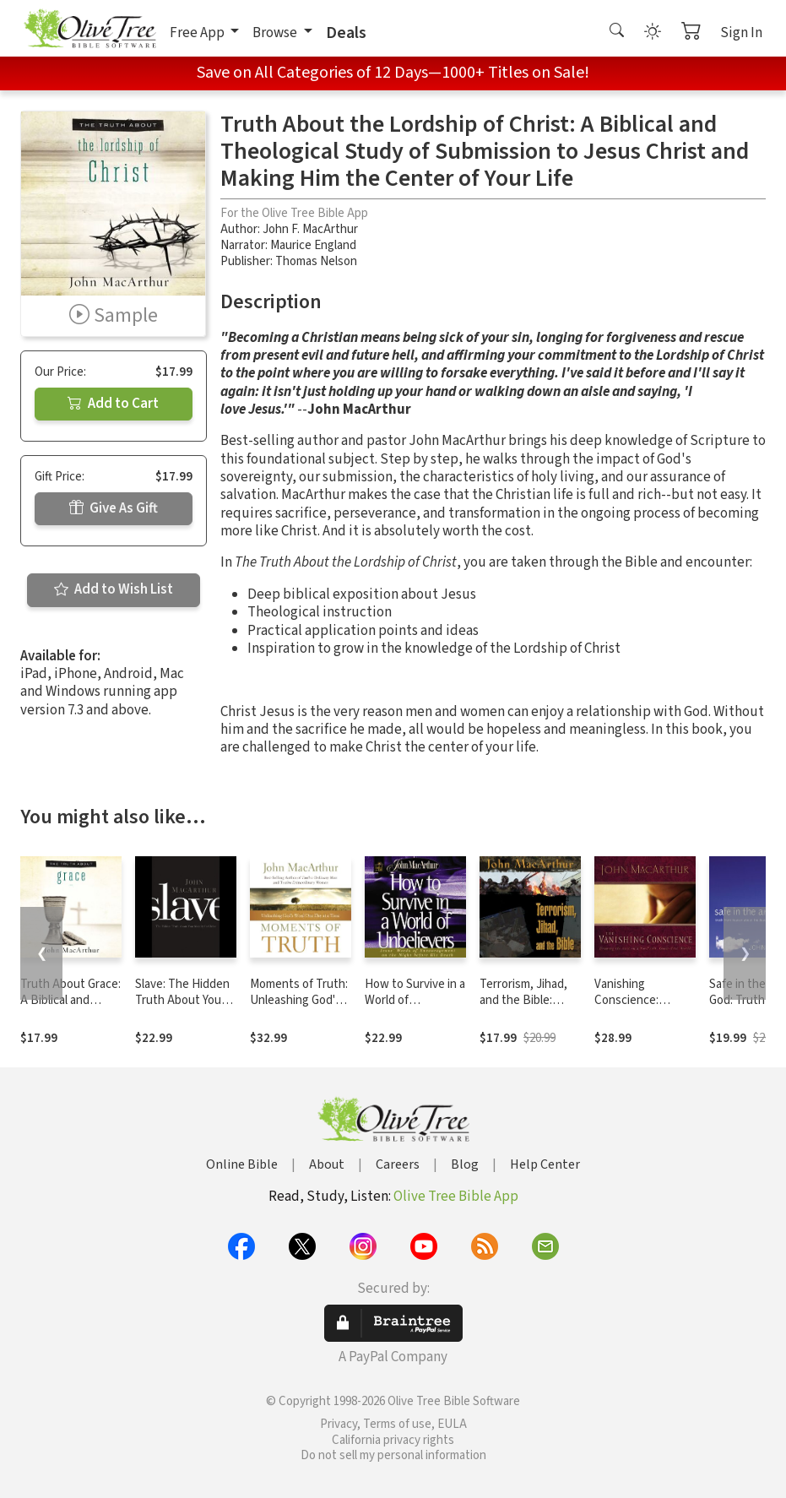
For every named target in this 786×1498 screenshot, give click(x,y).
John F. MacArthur (310, 229)
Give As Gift (113, 508)
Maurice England (313, 245)
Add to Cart (113, 403)
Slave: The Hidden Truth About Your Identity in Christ (182, 1000)
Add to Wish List (113, 589)
